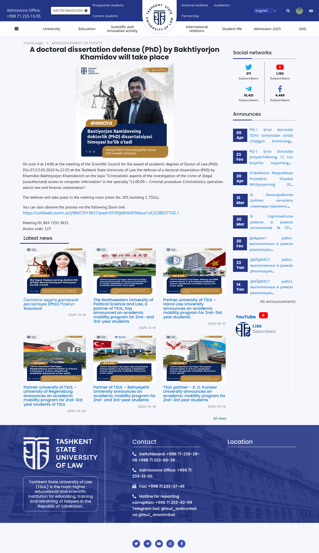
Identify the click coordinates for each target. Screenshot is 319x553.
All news (219, 418)
